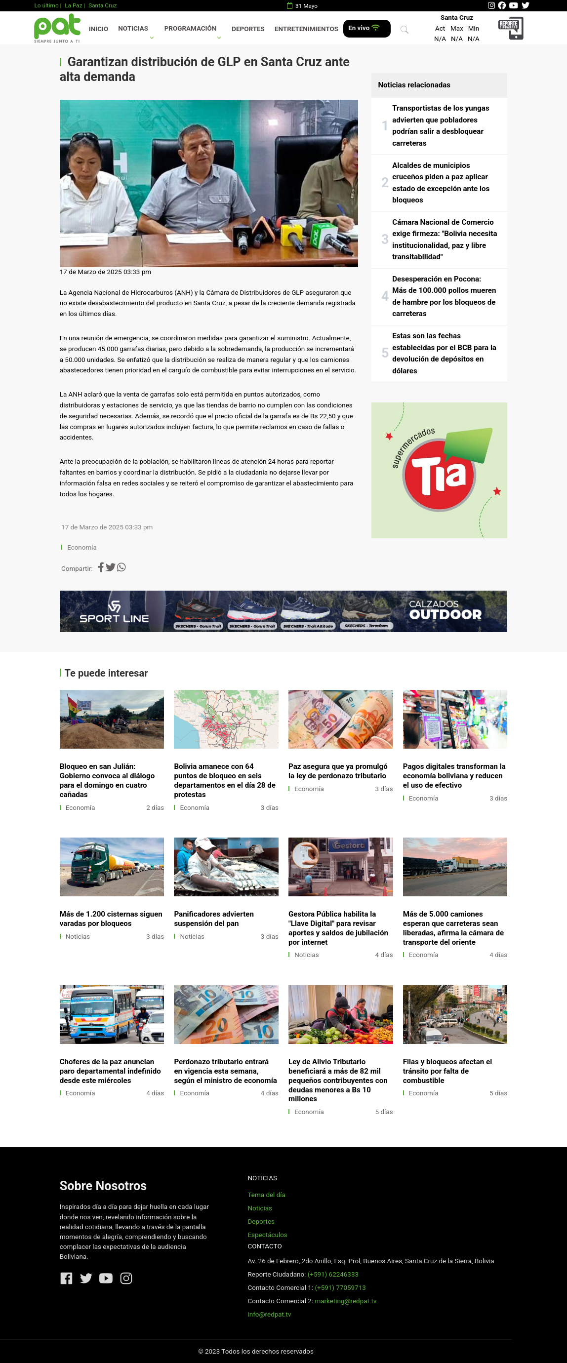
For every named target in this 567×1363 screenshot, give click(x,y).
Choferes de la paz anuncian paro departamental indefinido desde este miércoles (110, 1071)
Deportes (248, 29)
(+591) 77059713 (340, 1287)
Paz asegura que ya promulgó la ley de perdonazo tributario (338, 771)
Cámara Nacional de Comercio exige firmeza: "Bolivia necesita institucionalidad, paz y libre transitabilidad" (444, 240)
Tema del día (266, 1195)
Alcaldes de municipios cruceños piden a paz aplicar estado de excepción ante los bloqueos (440, 183)
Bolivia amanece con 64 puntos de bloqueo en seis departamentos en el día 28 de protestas (225, 780)
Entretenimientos (306, 29)
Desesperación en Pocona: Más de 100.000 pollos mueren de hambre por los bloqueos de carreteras (444, 297)
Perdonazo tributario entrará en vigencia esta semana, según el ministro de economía (225, 1071)
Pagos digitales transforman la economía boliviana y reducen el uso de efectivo (454, 776)
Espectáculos (267, 1235)
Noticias (133, 28)
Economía (82, 547)
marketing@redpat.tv (345, 1301)
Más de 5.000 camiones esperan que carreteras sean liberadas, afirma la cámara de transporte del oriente (453, 928)
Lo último (46, 5)
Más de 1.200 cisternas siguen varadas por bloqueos (111, 919)
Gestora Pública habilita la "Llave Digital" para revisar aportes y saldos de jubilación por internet (338, 928)
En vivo (363, 28)
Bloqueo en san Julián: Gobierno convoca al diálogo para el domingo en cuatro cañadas (107, 780)
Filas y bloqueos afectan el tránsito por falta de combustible (447, 1071)
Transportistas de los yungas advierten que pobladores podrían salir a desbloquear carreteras (440, 126)
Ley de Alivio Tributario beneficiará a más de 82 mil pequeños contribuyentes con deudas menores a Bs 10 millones (338, 1080)
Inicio (98, 29)
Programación (190, 28)
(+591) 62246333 (333, 1274)
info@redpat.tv (269, 1314)
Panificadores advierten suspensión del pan (214, 919)
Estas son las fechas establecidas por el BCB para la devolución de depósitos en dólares (444, 353)
